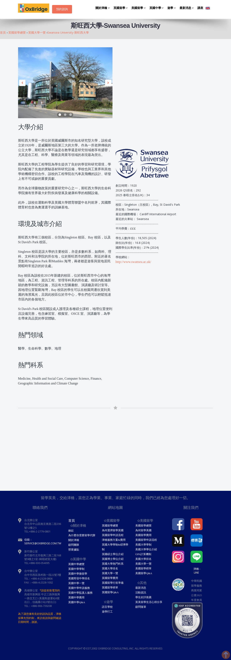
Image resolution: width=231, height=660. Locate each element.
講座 (200, 8)
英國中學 (157, 8)
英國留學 (121, 8)
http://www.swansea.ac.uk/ (133, 262)
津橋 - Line (196, 570)
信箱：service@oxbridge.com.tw (42, 541)
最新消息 (187, 8)
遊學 (172, 8)
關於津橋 (103, 8)
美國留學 (139, 8)
